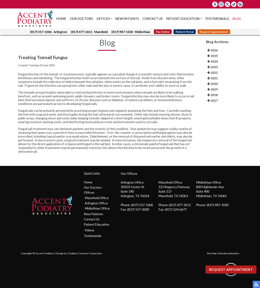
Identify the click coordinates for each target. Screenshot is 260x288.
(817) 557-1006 (41, 32)
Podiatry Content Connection (85, 253)
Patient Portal (185, 31)
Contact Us (152, 19)
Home (61, 19)
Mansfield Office (97, 198)
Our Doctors (81, 19)
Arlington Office (96, 203)
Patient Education (183, 19)
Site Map (212, 253)
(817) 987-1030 (122, 32)
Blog (236, 19)
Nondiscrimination (229, 253)
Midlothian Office (97, 208)
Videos (89, 230)
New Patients (127, 19)
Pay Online (163, 31)
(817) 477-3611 (81, 32)
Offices (103, 19)
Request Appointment (214, 31)
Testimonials (217, 19)
